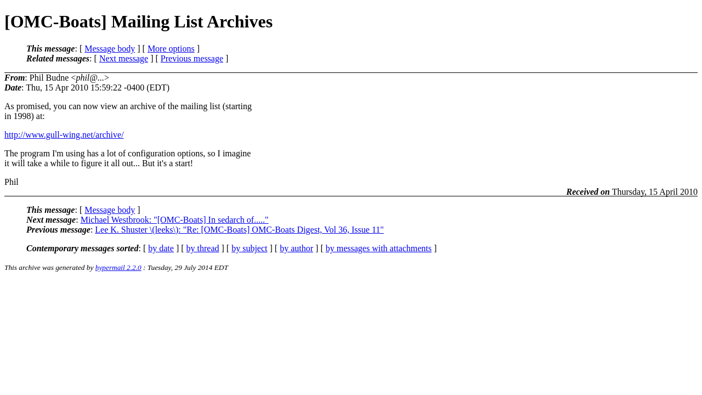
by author (296, 248)
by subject (249, 248)
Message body (109, 48)
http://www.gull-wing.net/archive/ (64, 134)
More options (171, 48)
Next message (123, 58)
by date (161, 248)
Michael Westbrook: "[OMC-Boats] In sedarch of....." (175, 219)
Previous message (192, 58)
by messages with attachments (379, 248)
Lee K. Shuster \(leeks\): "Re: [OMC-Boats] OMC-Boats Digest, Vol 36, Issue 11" (239, 229)
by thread (202, 248)
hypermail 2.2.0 (118, 267)
